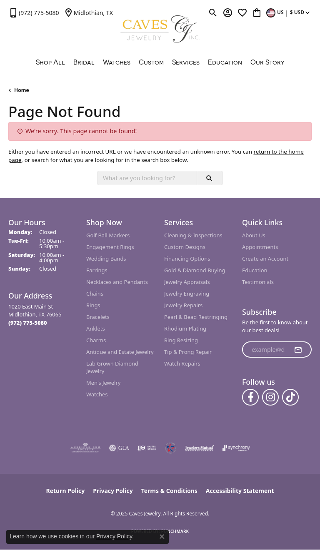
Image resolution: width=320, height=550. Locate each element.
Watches (116, 62)
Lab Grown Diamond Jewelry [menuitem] (112, 367)
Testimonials (258, 282)
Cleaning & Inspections (193, 235)
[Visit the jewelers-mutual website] (199, 448)
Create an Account (265, 258)
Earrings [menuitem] (97, 270)
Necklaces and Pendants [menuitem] (117, 282)
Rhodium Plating (185, 328)
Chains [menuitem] (94, 293)
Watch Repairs (182, 363)
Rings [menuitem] (93, 305)
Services (186, 62)
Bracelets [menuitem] (98, 317)
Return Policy (65, 491)
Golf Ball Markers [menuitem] (108, 235)
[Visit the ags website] (85, 448)
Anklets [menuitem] (95, 328)
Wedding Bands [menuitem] (106, 258)
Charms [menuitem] (96, 340)
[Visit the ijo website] (147, 448)
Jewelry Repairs (183, 305)
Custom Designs (184, 247)
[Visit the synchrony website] (236, 448)
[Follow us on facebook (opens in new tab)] (250, 397)
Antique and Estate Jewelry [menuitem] (120, 352)
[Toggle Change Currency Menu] (289, 12)
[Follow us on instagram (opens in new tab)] (270, 397)
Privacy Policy (112, 491)
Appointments (260, 247)
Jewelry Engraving (186, 293)
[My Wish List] (242, 12)
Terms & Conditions (169, 491)
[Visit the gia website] (119, 448)
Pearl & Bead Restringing (196, 317)
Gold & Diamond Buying (194, 270)
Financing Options (187, 258)
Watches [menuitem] (97, 394)
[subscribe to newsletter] (298, 349)
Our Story (267, 62)
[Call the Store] (27, 322)
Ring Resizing (181, 340)
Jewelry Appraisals (187, 282)
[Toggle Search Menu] (213, 12)
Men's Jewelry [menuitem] (103, 382)
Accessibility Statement (240, 491)
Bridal (84, 62)
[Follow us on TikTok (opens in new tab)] (290, 397)
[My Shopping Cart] (257, 12)
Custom (151, 62)
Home (21, 90)
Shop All (50, 62)
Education (225, 62)
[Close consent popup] (162, 536)
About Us (253, 235)
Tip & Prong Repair (188, 352)
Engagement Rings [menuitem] (110, 247)
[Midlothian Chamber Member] (170, 448)
